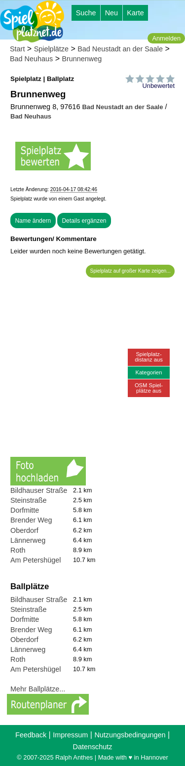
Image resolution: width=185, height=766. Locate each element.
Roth (17, 550)
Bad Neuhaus (31, 59)
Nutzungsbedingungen (129, 735)
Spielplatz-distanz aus (149, 357)
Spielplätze (51, 49)
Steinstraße (28, 500)
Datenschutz (92, 747)
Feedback (30, 735)
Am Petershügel (35, 560)
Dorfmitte (24, 510)
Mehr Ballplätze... (37, 689)
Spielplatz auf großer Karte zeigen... (130, 271)
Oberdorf (24, 530)
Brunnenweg (82, 59)
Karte (135, 13)
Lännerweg (27, 540)
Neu (111, 13)
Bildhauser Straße (38, 490)
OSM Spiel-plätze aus (149, 388)
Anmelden (166, 38)
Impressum (70, 735)
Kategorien (148, 372)
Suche (86, 13)
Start (17, 49)
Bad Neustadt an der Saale (120, 49)
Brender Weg (31, 520)
